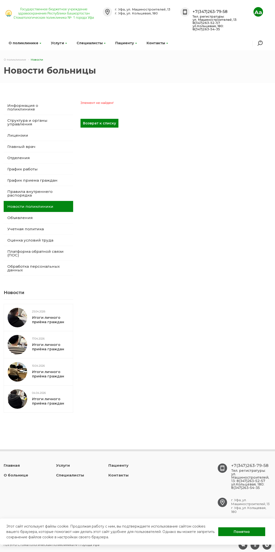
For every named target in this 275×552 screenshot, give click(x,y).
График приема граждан (32, 180)
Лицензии (17, 135)
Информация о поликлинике (22, 107)
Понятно (242, 532)
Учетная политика (25, 229)
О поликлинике (25, 43)
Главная (12, 465)
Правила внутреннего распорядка (30, 193)
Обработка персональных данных (33, 268)
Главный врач (21, 146)
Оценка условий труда (30, 240)
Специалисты (91, 43)
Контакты (157, 43)
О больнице (16, 475)
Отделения (18, 157)
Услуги (59, 43)
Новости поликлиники (30, 206)
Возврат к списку (99, 123)
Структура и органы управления (27, 122)
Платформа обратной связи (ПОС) (35, 253)
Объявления (20, 217)
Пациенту (126, 43)
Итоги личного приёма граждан (48, 319)
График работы (22, 169)
